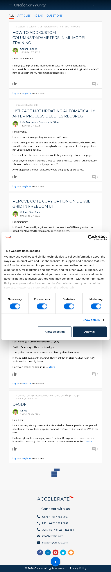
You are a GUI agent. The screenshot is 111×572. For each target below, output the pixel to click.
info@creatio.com (52, 536)
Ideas (38, 15)
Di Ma (23, 410)
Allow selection (55, 331)
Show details (91, 320)
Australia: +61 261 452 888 (58, 529)
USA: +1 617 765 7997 (55, 516)
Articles (24, 15)
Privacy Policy (78, 568)
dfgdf (19, 404)
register (26, 93)
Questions (54, 15)
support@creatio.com (55, 542)
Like (15, 83)
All (11, 15)
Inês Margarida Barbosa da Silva (39, 122)
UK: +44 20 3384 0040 (55, 523)
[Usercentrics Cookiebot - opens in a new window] (91, 237)
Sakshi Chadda (28, 49)
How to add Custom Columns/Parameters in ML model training (49, 37)
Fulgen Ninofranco (31, 212)
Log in (15, 93)
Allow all (90, 331)
